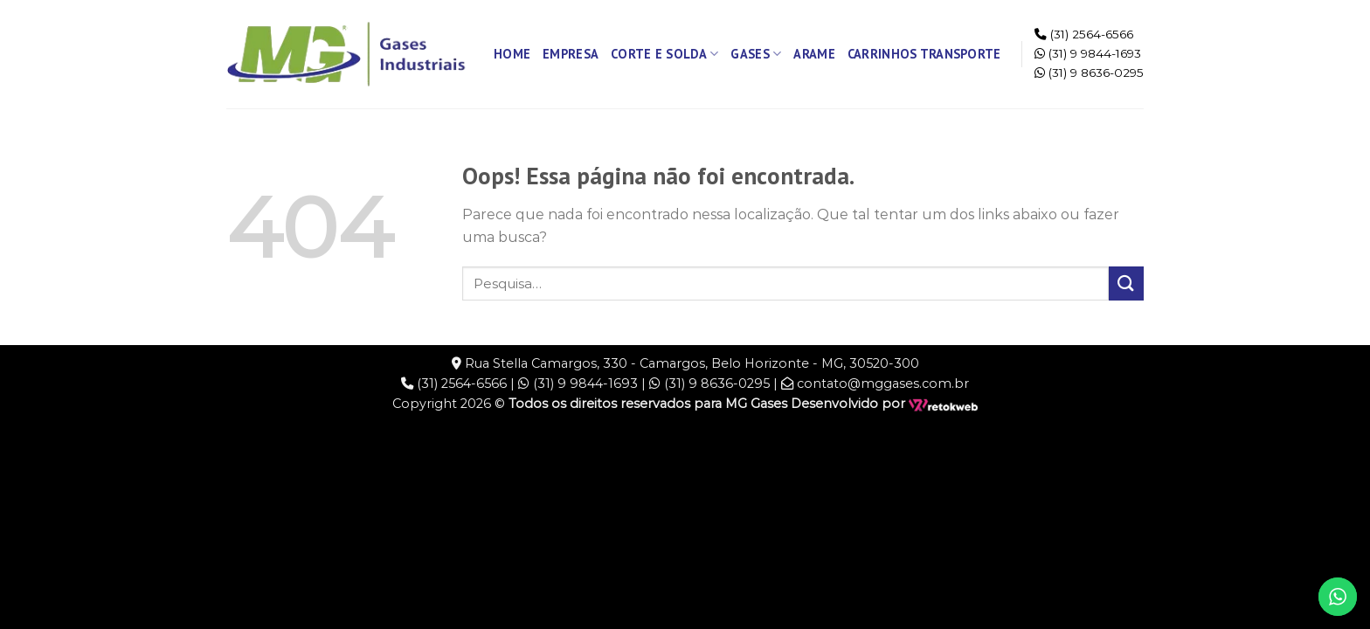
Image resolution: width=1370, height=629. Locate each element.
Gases (755, 54)
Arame (813, 53)
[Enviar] (1126, 283)
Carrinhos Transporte (924, 53)
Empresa (571, 53)
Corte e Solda (664, 54)
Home (512, 53)
